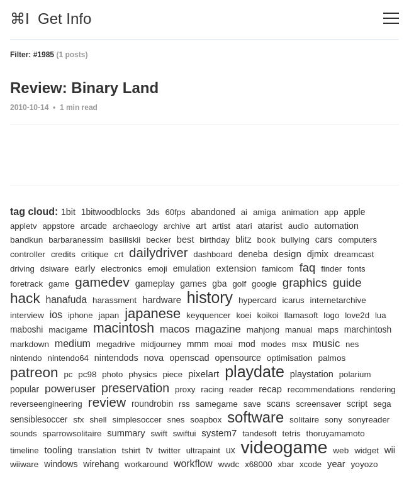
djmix (317, 254)
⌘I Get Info (50, 18)
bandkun (26, 240)
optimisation (290, 358)
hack (25, 298)
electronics (121, 268)
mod (246, 344)
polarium (355, 374)
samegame (217, 404)
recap (270, 389)
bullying (295, 240)
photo (112, 374)
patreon (34, 372)
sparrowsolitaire (71, 433)
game (58, 284)
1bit (68, 212)
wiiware (24, 464)
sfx (78, 419)
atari (244, 226)
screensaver (318, 404)
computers (357, 240)
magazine (218, 329)
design (287, 253)
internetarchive (338, 300)
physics (142, 374)
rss (184, 404)
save (252, 404)
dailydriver (158, 252)
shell (97, 419)
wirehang (101, 464)
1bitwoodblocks (111, 212)
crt (119, 254)
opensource (238, 358)
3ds (152, 212)
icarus (293, 300)
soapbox (205, 419)
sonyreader (368, 419)
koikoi (268, 315)
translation (97, 450)
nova (153, 358)
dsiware (54, 268)
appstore (58, 226)
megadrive (115, 344)
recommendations (321, 389)
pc (68, 374)
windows (60, 464)
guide (347, 282)
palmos (331, 358)
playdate (254, 371)
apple (355, 212)
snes (176, 419)
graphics (305, 282)
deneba (253, 254)
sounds (23, 433)
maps (328, 329)
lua (380, 315)
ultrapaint (203, 450)
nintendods (116, 358)
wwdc (229, 464)
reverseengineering (46, 404)
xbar (285, 464)
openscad (189, 358)
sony (333, 419)
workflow (193, 463)
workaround (146, 464)
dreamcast (354, 254)
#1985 (43, 54)
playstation (311, 374)
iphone (80, 315)
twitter (170, 450)
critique (95, 254)
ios (56, 314)
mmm (198, 344)
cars (324, 239)
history (210, 297)
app (331, 212)
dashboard (212, 254)
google (264, 284)
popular (24, 389)
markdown (29, 344)
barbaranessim (75, 240)
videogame (283, 447)
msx (299, 344)
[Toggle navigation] (391, 19)
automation (336, 226)
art (201, 226)
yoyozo (364, 464)
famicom (278, 268)
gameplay (155, 284)
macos (174, 328)
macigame (67, 329)
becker (158, 240)
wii (389, 450)
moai (223, 344)
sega (382, 404)
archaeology (135, 226)
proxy (185, 389)
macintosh (123, 328)
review (107, 402)
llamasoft (301, 315)
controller (27, 254)
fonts (356, 268)
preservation (135, 388)
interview (27, 315)
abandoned (213, 212)
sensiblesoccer (38, 419)
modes (273, 344)
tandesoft (259, 433)
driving (22, 268)
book (266, 240)
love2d (357, 315)
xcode (311, 464)
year (336, 464)
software (255, 417)
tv (149, 450)
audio (298, 226)
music (326, 344)
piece (173, 374)
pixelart (203, 373)
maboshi (26, 329)
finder (331, 268)
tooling (58, 449)
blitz (243, 239)
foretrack (26, 284)
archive (177, 226)
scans (279, 404)
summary (126, 433)
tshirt (131, 450)
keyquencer (208, 315)
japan (108, 315)
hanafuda (66, 299)
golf (239, 284)
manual (298, 329)
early (84, 268)
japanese (153, 313)
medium (73, 343)
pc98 (87, 374)
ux (230, 450)
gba (219, 284)
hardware (161, 300)
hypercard (257, 300)
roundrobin (152, 404)
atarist (270, 226)
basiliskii (124, 240)
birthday (214, 240)
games (193, 284)
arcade (94, 226)
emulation (192, 268)
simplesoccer (136, 419)
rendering (378, 389)
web (341, 450)
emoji (157, 268)
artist (221, 226)
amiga (264, 212)
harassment (114, 300)
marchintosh (367, 329)
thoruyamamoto (335, 433)
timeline (24, 450)
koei (243, 315)
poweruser (70, 388)
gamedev (102, 282)
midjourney (160, 344)
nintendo (26, 358)
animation (299, 212)
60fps (175, 212)
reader (241, 389)
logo (331, 315)
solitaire (304, 419)
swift (158, 433)
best (185, 239)
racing (212, 389)
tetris (292, 433)
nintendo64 (68, 358)
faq (308, 267)
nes (352, 344)
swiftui (184, 433)
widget (366, 450)
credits (63, 254)
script (357, 404)
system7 (219, 433)
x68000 (258, 464)
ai (244, 212)
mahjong (263, 329)
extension (236, 268)
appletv (23, 226)
